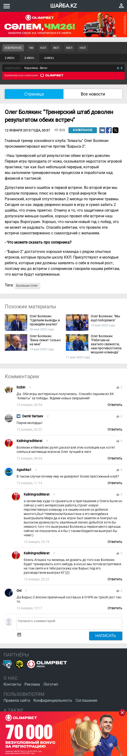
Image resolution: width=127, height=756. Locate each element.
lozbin (21, 387)
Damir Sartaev (32, 416)
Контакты (12, 684)
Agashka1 (24, 470)
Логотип (50, 684)
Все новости (93, 93)
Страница (34, 93)
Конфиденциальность (52, 700)
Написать (105, 635)
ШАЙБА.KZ (63, 6)
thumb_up (117, 387)
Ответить (115, 405)
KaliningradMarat (29, 441)
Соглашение (86, 700)
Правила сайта (17, 700)
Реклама (32, 684)
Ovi (19, 591)
